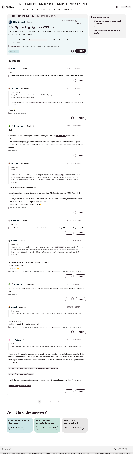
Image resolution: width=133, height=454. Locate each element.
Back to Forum (17, 428)
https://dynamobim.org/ (20, 386)
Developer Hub (61, 4)
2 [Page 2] (43, 402)
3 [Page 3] (46, 402)
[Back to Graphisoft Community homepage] (8, 7)
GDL (95, 26)
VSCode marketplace (38, 40)
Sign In (126, 6)
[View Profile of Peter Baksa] (19, 126)
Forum (20, 4)
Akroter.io (55, 271)
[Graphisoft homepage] (122, 449)
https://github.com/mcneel (21, 374)
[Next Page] (58, 402)
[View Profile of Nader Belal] (16, 68)
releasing (61, 136)
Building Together (46, 4)
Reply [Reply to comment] (81, 80)
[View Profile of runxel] (14, 240)
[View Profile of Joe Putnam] (16, 340)
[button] (67, 51)
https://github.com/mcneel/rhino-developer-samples (33, 368)
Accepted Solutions (47, 428)
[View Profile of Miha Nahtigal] (19, 22)
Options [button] (85, 16)
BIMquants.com (16, 46)
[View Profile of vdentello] (15, 88)
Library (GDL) (13, 51)
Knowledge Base (30, 4)
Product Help (75, 4)
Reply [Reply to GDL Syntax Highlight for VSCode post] (81, 51)
